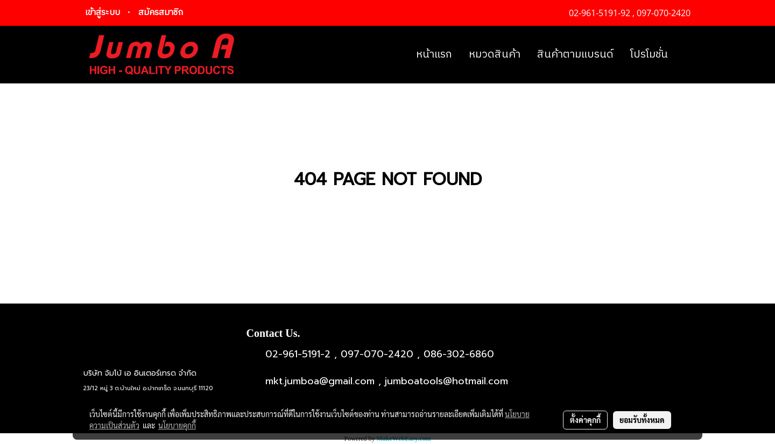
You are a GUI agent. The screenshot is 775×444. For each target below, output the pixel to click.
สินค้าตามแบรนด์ (575, 55)
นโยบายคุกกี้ (177, 425)
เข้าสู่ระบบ (102, 12)
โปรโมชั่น (649, 55)
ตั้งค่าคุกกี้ (585, 420)
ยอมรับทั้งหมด (642, 420)
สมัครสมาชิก (160, 12)
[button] (685, 55)
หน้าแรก (434, 55)
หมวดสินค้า (494, 55)
